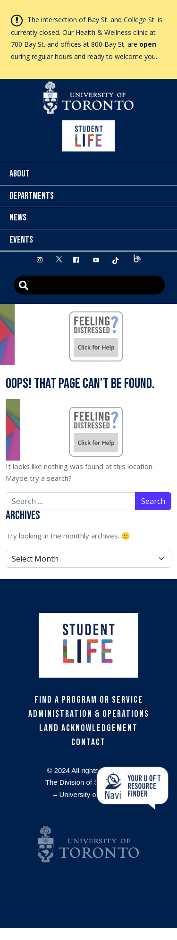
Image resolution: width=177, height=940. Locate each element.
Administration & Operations (88, 714)
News (17, 217)
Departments (31, 195)
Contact (88, 742)
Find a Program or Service (88, 699)
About (19, 173)
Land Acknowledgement (88, 728)
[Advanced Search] (89, 285)
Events (21, 239)
